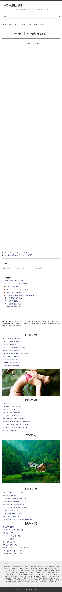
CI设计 (32, 269)
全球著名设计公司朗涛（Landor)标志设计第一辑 (17, 519)
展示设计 (40, 269)
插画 (23, 269)
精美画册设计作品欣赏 (9, 496)
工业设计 (19, 269)
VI (53, 267)
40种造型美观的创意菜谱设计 (14, 304)
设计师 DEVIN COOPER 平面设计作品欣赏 (15, 508)
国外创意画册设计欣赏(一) (10, 545)
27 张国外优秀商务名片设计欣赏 (12, 513)
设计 (4, 269)
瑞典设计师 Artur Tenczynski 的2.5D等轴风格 (16, 421)
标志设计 (15, 267)
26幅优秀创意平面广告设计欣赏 (12, 554)
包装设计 (10, 267)
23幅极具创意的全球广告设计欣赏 (13, 493)
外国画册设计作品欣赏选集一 (11, 415)
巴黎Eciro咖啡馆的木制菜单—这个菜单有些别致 (19, 295)
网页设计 (45, 267)
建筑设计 (14, 269)
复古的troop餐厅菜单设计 (13, 286)
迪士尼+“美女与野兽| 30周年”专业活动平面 (16, 427)
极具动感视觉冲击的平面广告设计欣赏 (14, 418)
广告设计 (20, 267)
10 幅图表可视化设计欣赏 (10, 511)
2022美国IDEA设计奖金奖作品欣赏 (13, 530)
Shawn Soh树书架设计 (9, 539)
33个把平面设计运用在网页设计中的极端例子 (16, 499)
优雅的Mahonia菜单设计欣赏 (14, 281)
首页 (10, 24)
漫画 (36, 269)
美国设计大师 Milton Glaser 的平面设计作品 (16, 548)
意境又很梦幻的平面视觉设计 (11, 430)
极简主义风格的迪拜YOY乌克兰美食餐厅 (20, 255)
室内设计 (5, 267)
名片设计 (57, 267)
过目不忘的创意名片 (9, 542)
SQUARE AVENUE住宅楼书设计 (12, 406)
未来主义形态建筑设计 (9, 527)
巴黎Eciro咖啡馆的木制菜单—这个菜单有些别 (16, 354)
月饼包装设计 (7, 403)
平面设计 (35, 267)
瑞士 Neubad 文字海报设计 (11, 516)
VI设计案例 (16, 24)
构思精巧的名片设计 (9, 409)
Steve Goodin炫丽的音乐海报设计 (13, 536)
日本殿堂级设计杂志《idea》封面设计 (14, 551)
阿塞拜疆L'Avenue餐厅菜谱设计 (14, 292)
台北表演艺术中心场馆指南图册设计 (13, 505)
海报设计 (30, 267)
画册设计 (50, 267)
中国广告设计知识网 (33, 43)
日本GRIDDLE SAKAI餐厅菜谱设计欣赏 (16, 289)
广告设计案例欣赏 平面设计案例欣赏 (32, 24)
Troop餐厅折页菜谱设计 (12, 301)
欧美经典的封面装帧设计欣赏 (11, 412)
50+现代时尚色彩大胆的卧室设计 (18, 252)
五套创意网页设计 (8, 533)
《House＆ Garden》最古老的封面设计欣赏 (16, 424)
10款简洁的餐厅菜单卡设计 (13, 307)
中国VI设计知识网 (29, 589)
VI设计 (25, 267)
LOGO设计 (9, 269)
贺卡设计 (27, 269)
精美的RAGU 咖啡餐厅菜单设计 (14, 298)
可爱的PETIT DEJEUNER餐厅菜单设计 (16, 283)
